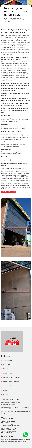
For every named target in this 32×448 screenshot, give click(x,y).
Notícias (5, 394)
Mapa (5, 390)
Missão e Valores (8, 373)
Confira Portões (7, 386)
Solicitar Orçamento (9, 191)
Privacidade (6, 364)
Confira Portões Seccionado (11, 381)
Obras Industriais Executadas (11, 377)
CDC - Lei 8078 (7, 360)
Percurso (6, 368)
